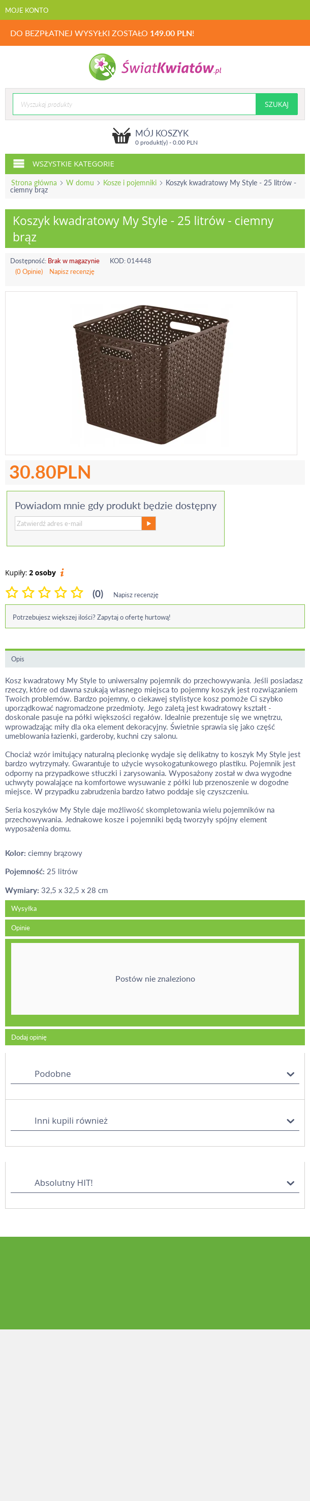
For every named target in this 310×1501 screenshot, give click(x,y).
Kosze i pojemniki (130, 182)
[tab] (155, 982)
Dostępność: (28, 261)
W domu (80, 182)
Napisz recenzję (72, 271)
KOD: (118, 261)
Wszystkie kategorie (63, 163)
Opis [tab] (17, 659)
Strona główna (34, 182)
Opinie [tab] (20, 928)
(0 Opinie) (29, 271)
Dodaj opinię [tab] (29, 1037)
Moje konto (26, 10)
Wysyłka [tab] (24, 908)
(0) (97, 593)
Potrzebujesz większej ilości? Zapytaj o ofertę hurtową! (92, 617)
